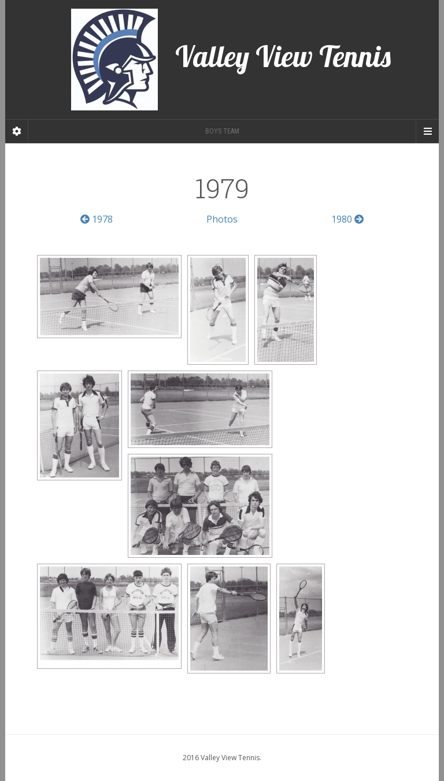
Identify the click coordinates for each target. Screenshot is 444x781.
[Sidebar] (16, 131)
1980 (347, 219)
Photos (222, 219)
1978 (96, 219)
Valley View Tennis (231, 59)
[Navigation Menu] (427, 131)
